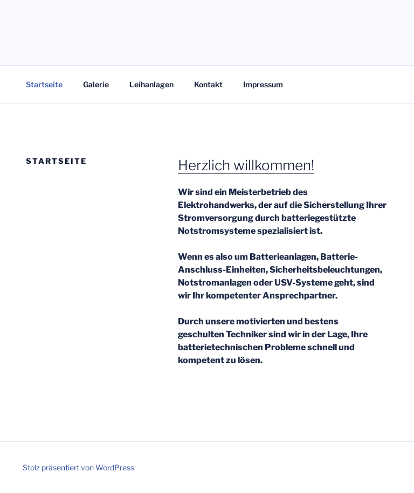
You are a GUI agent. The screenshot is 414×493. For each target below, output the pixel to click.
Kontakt (208, 84)
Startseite (44, 84)
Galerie (96, 84)
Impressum (263, 84)
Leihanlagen (151, 84)
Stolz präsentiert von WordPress (78, 467)
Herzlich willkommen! (246, 165)
